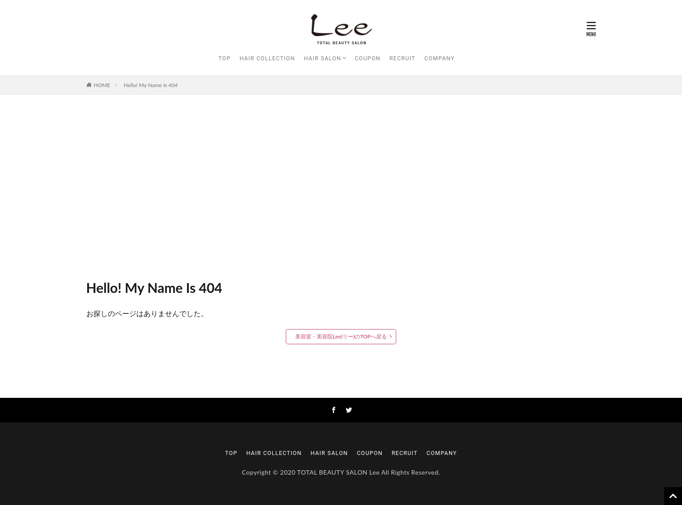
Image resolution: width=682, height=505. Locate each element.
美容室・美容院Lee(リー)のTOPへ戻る (341, 336)
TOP (224, 58)
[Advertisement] (341, 183)
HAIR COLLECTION (267, 58)
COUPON (368, 58)
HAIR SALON (322, 58)
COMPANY (439, 58)
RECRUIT (402, 58)
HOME (102, 85)
